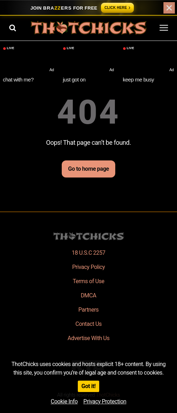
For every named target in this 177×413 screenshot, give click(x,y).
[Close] (169, 8)
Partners (89, 309)
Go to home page (88, 168)
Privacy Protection (105, 401)
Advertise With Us (88, 338)
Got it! (88, 386)
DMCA (88, 295)
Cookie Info (64, 401)
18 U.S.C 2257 (88, 252)
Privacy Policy (88, 267)
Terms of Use (89, 281)
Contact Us (88, 324)
